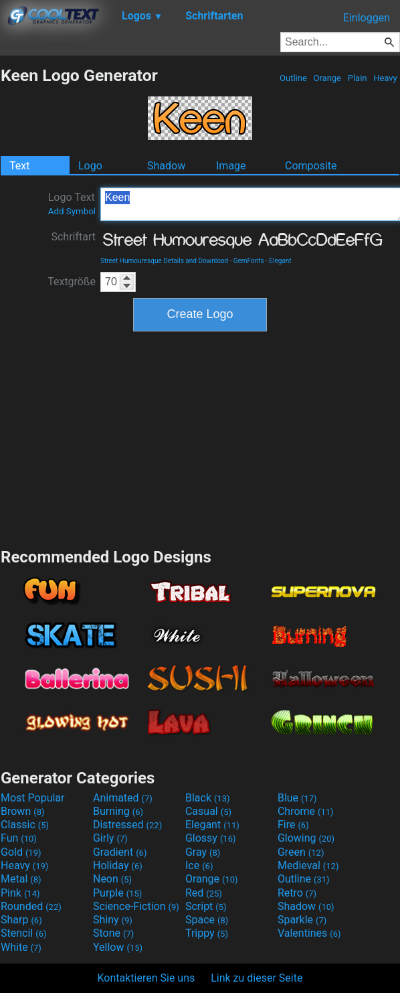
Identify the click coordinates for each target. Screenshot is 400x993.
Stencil (23, 933)
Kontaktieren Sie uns (146, 978)
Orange (327, 78)
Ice (199, 865)
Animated (123, 797)
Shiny (112, 919)
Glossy (210, 838)
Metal (21, 878)
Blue (297, 797)
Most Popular (33, 797)
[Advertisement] (200, 438)
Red (203, 893)
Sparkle (302, 919)
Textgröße (71, 281)
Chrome (306, 811)
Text (19, 165)
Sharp (21, 919)
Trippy (206, 933)
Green (301, 852)
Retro (297, 893)
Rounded (31, 906)
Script (206, 906)
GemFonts (248, 260)
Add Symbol (72, 211)
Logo (90, 165)
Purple (117, 893)
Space (206, 919)
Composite (311, 165)
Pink (20, 893)
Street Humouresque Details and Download (164, 260)
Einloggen (366, 17)
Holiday (117, 865)
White (21, 947)
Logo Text (72, 203)
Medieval (308, 865)
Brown (22, 811)
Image (231, 165)
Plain (357, 78)
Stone (113, 933)
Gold (21, 852)
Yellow (117, 947)
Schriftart (73, 236)
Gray (202, 852)
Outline (293, 78)
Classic (25, 824)
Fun (19, 838)
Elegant (280, 260)
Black (207, 797)
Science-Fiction (136, 906)
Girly (110, 838)
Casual (208, 811)
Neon (112, 878)
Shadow (166, 165)
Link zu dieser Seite (256, 978)
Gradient (119, 852)
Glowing (306, 838)
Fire (293, 824)
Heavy (385, 78)
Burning (118, 811)
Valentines (309, 933)
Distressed (127, 824)
